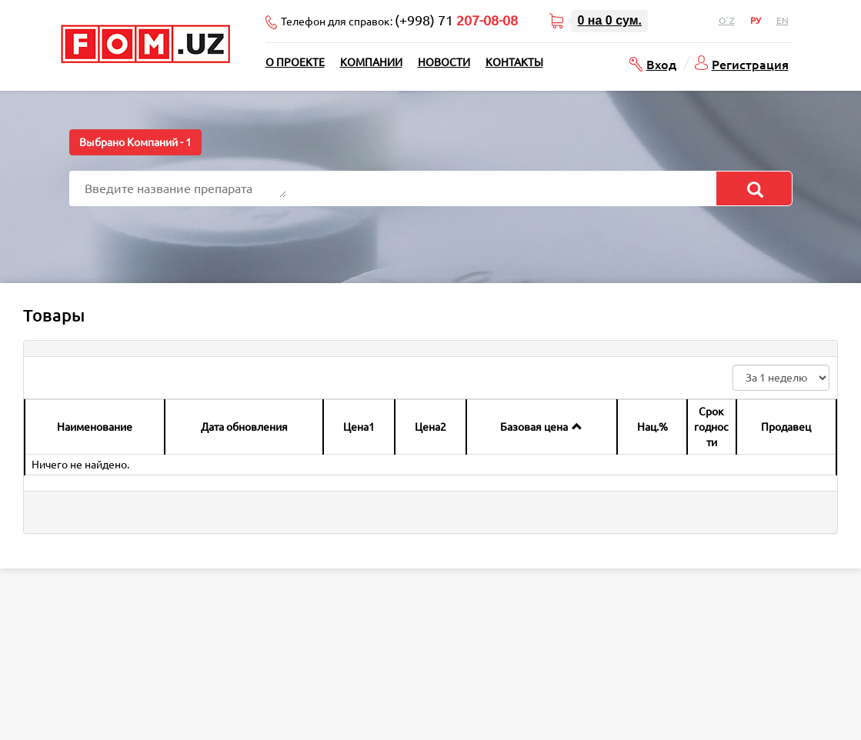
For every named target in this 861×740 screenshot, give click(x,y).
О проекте (295, 62)
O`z (727, 20)
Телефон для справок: (399, 20)
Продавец (786, 427)
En (782, 20)
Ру (755, 20)
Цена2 (430, 427)
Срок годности (711, 426)
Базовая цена (534, 427)
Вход (661, 63)
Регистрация (750, 63)
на (609, 20)
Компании (371, 62)
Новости (444, 62)
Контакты (514, 62)
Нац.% (652, 427)
